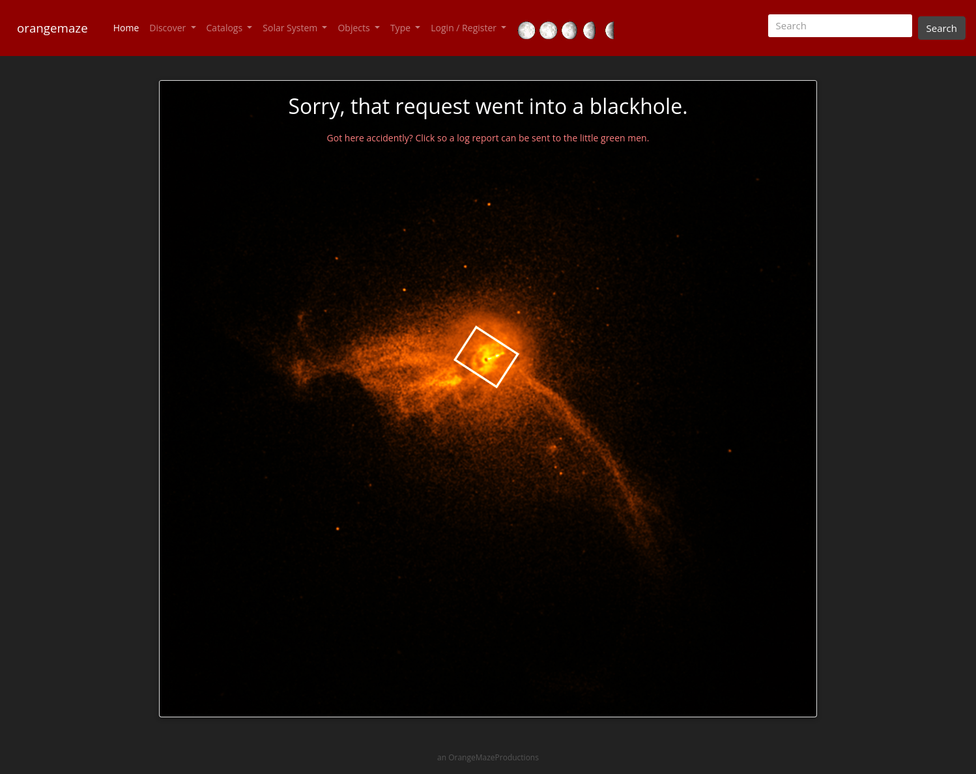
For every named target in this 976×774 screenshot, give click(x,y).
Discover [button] (168, 28)
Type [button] (401, 28)
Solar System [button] (291, 28)
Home (129, 27)
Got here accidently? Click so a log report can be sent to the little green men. (488, 138)
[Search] (840, 26)
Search (942, 28)
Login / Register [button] (464, 28)
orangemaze (52, 28)
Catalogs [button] (226, 28)
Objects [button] (354, 28)
